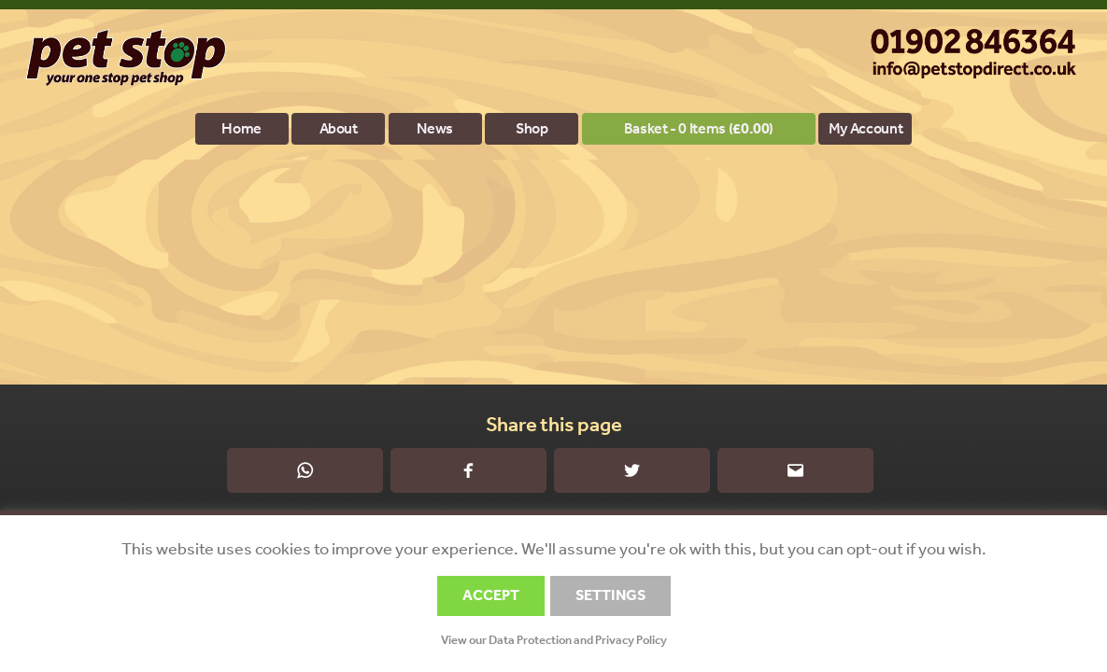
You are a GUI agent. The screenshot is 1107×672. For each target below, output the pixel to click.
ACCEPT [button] (490, 595)
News (435, 128)
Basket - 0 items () (698, 128)
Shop (532, 128)
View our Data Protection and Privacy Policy (554, 640)
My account (865, 128)
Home (241, 128)
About (338, 128)
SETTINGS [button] (610, 595)
